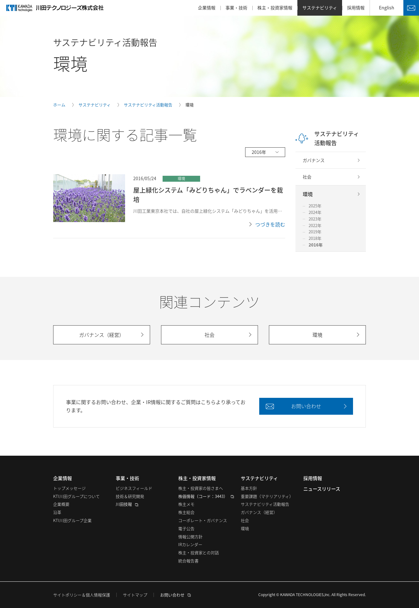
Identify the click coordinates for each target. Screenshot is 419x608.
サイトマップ (135, 595)
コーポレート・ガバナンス (202, 520)
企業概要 (61, 504)
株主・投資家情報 (274, 7)
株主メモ (186, 504)
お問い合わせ (411, 8)
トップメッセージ (69, 488)
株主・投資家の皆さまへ (200, 488)
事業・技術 (236, 7)
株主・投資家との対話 (198, 552)
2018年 (315, 238)
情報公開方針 (190, 537)
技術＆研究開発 (130, 496)
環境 (308, 194)
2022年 (315, 225)
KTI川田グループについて (76, 496)
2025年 (315, 206)
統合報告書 (188, 561)
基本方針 (249, 488)
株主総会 (186, 512)
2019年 (315, 232)
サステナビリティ (319, 7)
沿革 (57, 512)
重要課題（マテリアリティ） (267, 496)
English (386, 7)
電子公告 (186, 528)
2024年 (315, 212)
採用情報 (356, 7)
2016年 (316, 245)
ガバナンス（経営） (259, 512)
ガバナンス (314, 160)
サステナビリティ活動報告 (336, 138)
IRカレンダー (190, 544)
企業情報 (206, 7)
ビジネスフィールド (134, 488)
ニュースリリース (321, 488)
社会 (307, 177)
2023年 (315, 219)
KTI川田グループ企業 (72, 520)
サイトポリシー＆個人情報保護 (81, 595)
